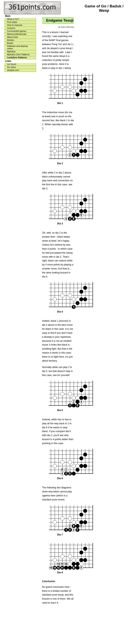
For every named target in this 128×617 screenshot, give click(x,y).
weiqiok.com (13, 70)
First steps (12, 22)
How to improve (14, 25)
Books (10, 43)
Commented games (16, 31)
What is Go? (13, 19)
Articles (10, 40)
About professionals (16, 34)
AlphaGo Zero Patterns (18, 54)
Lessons (11, 28)
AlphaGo (11, 51)
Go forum (11, 64)
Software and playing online (17, 47)
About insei (12, 37)
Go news (11, 67)
